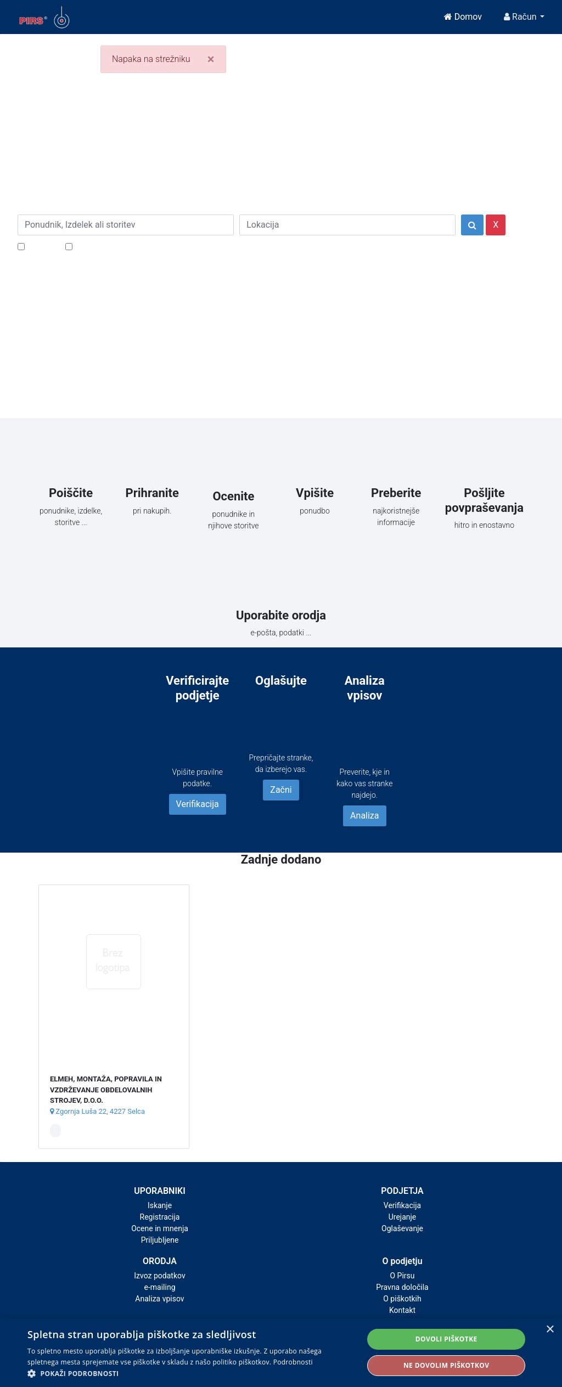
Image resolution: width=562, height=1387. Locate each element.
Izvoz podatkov (159, 1275)
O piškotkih (402, 1298)
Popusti (42, 246)
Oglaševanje (402, 1228)
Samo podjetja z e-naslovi (124, 246)
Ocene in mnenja (159, 1228)
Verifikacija (197, 804)
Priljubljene (160, 1240)
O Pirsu (402, 1275)
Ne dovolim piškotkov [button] (446, 1365)
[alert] (281, 1352)
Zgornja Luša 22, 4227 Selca (97, 1111)
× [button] (550, 1330)
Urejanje (403, 1217)
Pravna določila (402, 1287)
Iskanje (160, 1205)
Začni (280, 790)
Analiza (364, 815)
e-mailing (160, 1287)
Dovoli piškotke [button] (446, 1339)
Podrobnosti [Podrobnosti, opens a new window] (293, 1362)
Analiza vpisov (159, 1298)
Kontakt (402, 1310)
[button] (190, 1373)
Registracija (160, 1217)
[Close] (211, 59)
